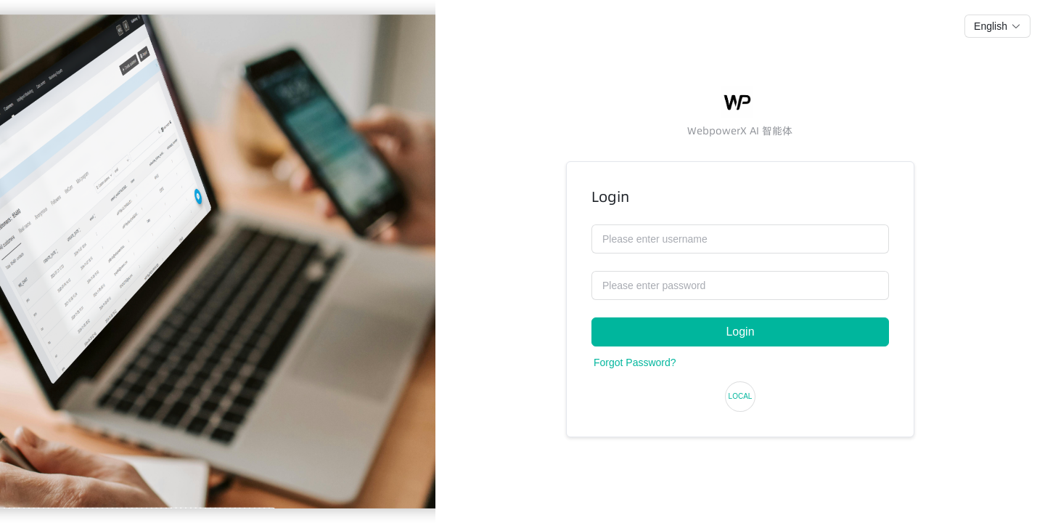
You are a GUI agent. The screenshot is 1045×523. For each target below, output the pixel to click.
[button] (997, 26)
